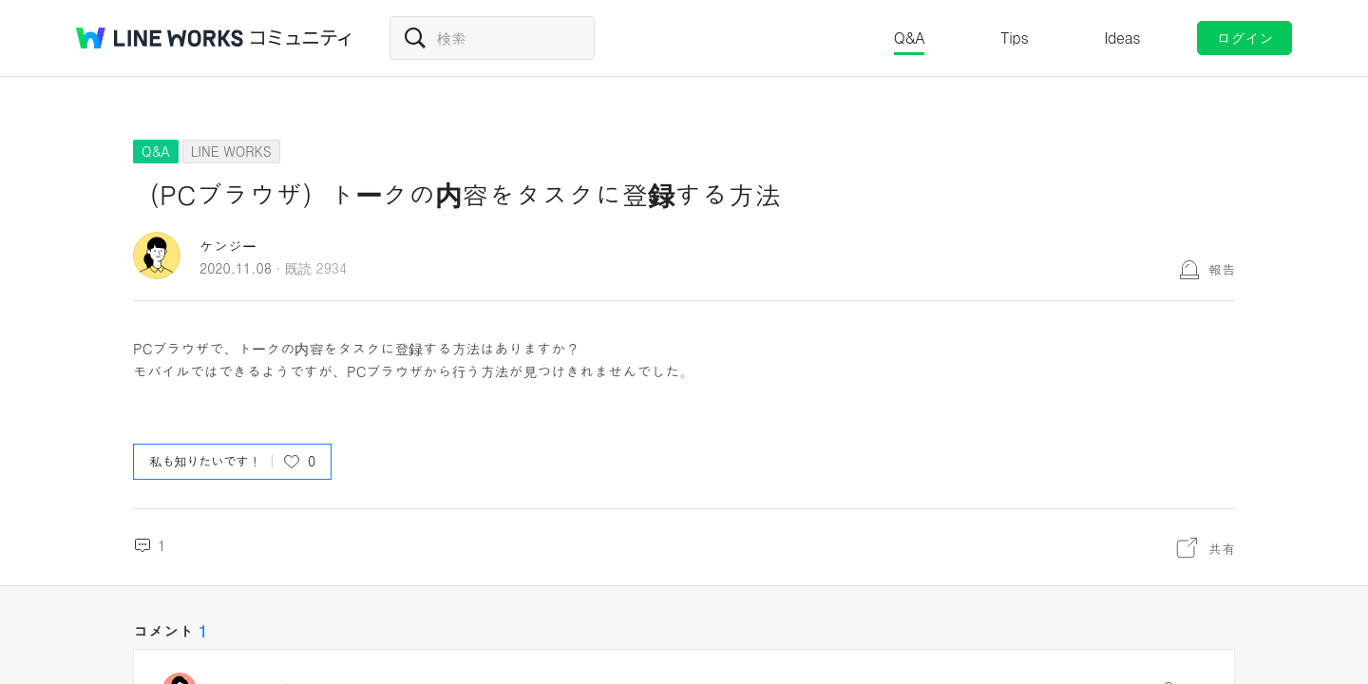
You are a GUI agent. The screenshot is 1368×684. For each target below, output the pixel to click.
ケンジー (228, 246)
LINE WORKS (231, 151)
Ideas (1122, 37)
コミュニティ (301, 38)
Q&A (909, 37)
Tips (1014, 37)
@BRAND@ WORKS (159, 38)
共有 (1221, 548)
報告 (1221, 268)
